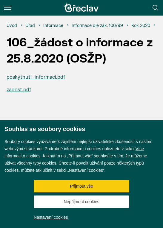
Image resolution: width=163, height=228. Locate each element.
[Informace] (53, 25)
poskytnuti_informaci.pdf (36, 77)
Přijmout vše (81, 186)
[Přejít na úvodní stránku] (81, 8)
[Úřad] (30, 25)
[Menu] (8, 8)
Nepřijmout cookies (81, 201)
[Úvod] (12, 25)
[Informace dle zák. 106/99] (97, 25)
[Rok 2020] (140, 25)
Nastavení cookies (51, 217)
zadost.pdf (19, 90)
